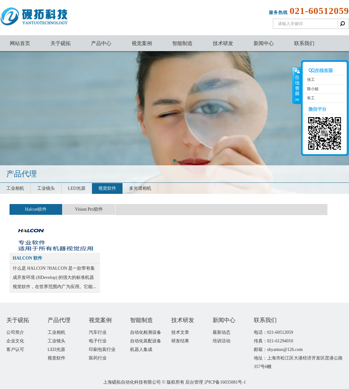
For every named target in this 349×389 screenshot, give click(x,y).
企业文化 (15, 341)
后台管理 (194, 382)
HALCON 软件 (27, 258)
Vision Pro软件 (88, 209)
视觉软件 (107, 188)
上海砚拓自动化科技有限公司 (132, 382)
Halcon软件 (36, 209)
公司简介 (15, 332)
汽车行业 (98, 332)
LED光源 (76, 188)
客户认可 (15, 349)
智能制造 (182, 43)
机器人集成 (141, 349)
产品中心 (101, 43)
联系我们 (304, 43)
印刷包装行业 (102, 349)
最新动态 (221, 332)
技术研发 (223, 43)
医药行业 (98, 358)
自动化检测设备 (145, 332)
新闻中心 (264, 43)
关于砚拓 (60, 43)
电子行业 (98, 341)
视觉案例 (142, 43)
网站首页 (20, 43)
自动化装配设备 (145, 341)
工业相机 (15, 188)
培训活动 (221, 341)
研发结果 (180, 341)
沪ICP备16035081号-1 (225, 382)
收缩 (296, 86)
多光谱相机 (140, 188)
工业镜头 (46, 188)
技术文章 (180, 332)
